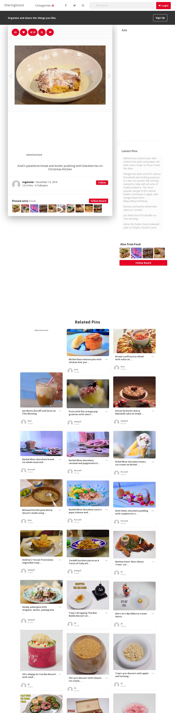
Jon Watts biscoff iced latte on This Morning (139, 217)
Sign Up (160, 17)
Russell (31, 469)
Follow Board (98, 200)
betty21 (124, 421)
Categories (44, 5)
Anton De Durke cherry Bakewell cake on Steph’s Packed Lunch (141, 226)
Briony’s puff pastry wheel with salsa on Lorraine (140, 208)
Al (122, 571)
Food (32, 201)
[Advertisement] (68, 134)
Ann (76, 369)
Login (165, 5)
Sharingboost (14, 5)
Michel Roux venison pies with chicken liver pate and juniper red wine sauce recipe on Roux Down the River (141, 163)
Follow (102, 182)
